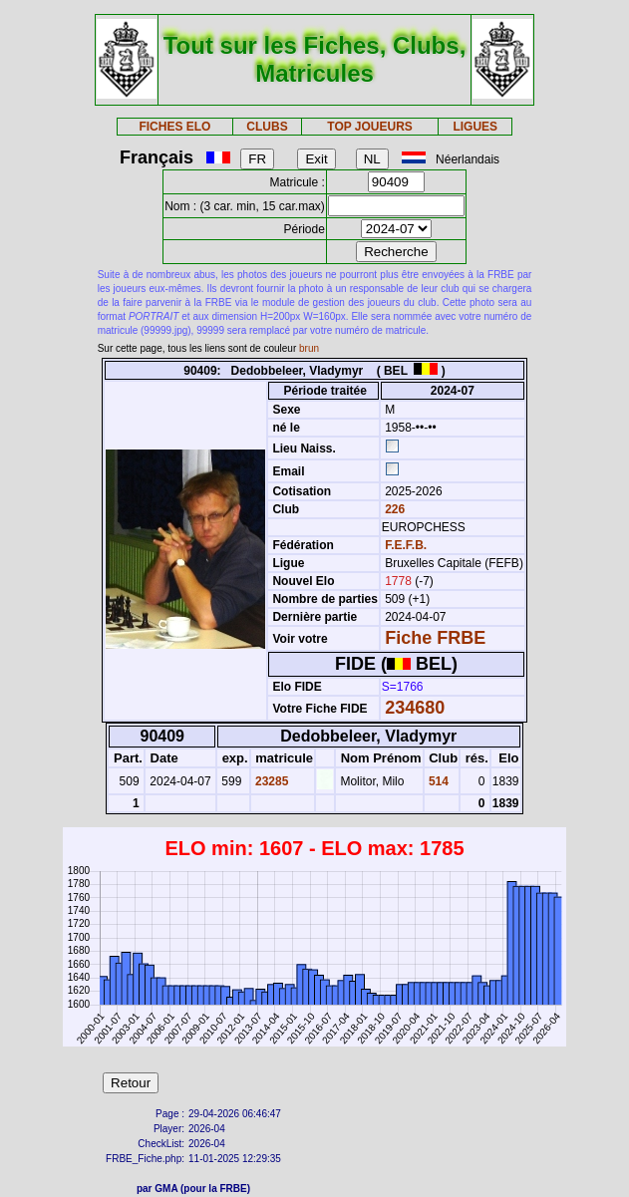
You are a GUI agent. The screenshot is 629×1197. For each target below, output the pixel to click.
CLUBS (266, 127)
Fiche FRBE (435, 638)
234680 (415, 708)
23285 (270, 781)
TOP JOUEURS (370, 127)
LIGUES (475, 127)
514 (437, 781)
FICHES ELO (174, 127)
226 (393, 509)
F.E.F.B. (406, 545)
